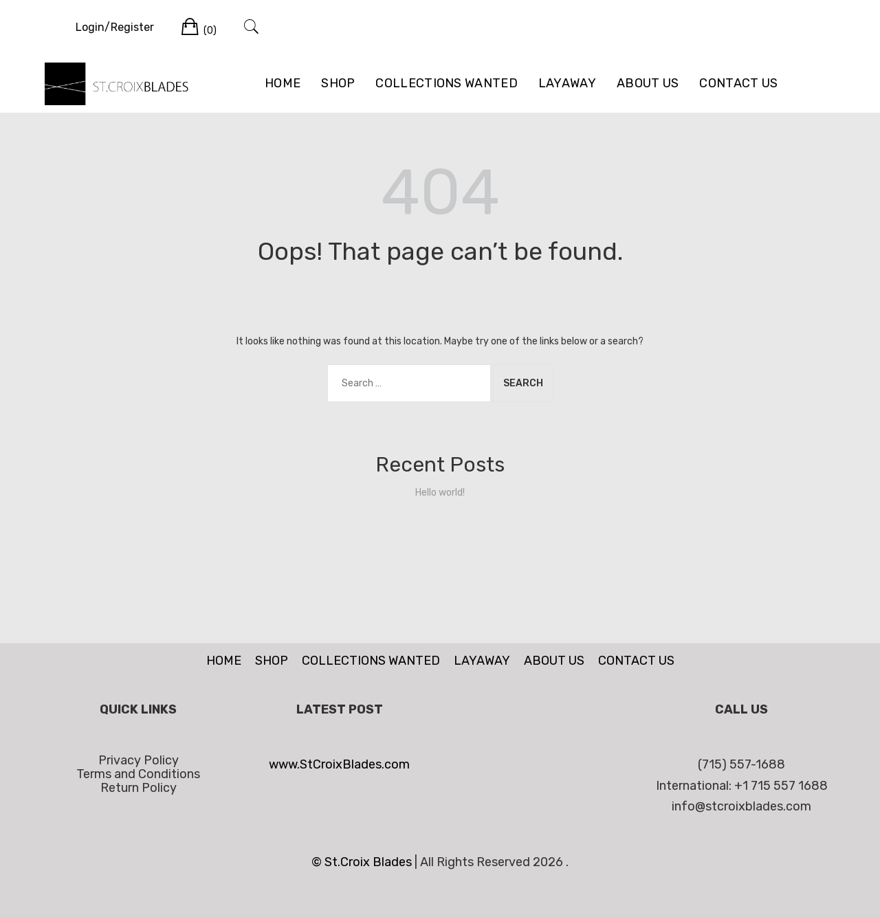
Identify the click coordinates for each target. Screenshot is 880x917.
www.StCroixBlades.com (339, 764)
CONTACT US (738, 83)
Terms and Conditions (138, 774)
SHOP (338, 83)
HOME (282, 83)
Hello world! (440, 492)
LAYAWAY (567, 83)
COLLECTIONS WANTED (446, 83)
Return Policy (138, 787)
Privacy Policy (138, 760)
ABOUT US (648, 83)
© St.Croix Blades (363, 862)
